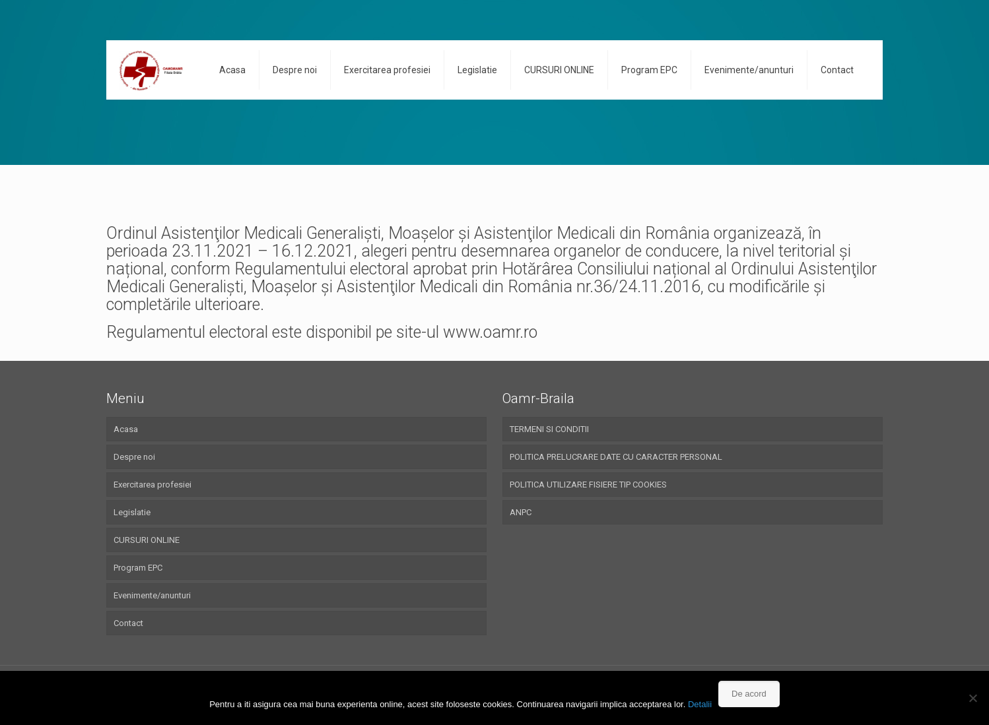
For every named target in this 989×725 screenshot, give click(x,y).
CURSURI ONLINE (147, 540)
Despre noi (134, 457)
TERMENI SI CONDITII (549, 429)
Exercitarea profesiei (152, 484)
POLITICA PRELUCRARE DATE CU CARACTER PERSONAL (616, 457)
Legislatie (132, 512)
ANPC (520, 512)
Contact (128, 623)
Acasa (126, 429)
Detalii (700, 704)
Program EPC (138, 568)
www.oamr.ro (490, 332)
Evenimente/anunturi (152, 595)
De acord (749, 694)
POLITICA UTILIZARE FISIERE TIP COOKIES (588, 484)
